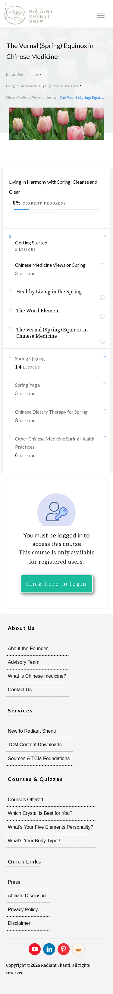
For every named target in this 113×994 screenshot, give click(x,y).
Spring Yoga (27, 385)
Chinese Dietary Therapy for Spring (51, 412)
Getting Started (31, 242)
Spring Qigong (30, 358)
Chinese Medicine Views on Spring (50, 265)
